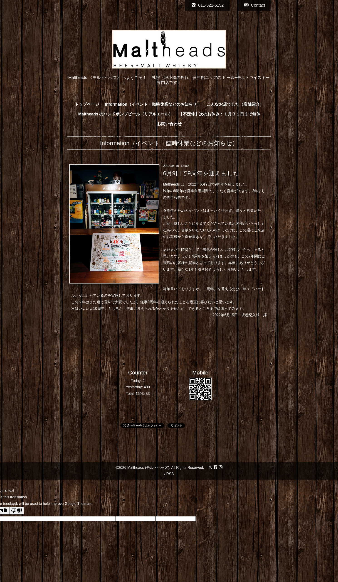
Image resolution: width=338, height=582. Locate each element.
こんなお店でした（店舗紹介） (235, 104)
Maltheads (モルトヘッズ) (148, 468)
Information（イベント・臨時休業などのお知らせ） (153, 104)
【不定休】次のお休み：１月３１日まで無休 (219, 114)
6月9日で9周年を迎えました (201, 173)
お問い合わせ (169, 124)
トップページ (87, 104)
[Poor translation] (16, 510)
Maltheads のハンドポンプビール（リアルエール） (125, 114)
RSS (170, 474)
